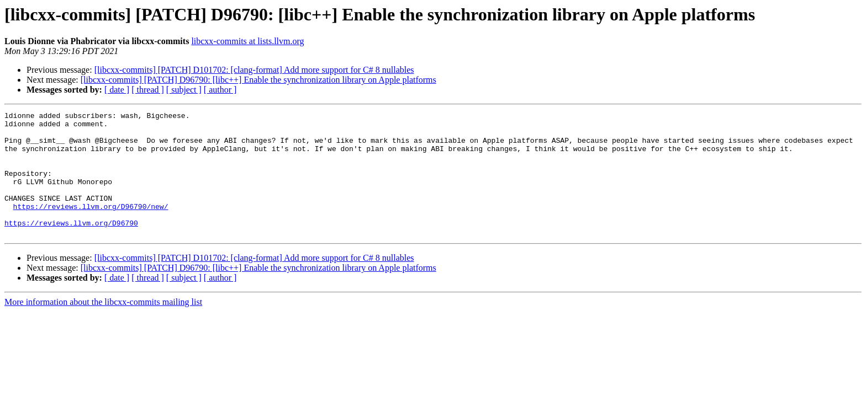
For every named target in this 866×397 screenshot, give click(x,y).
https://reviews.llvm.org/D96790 (71, 246)
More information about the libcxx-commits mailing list (103, 326)
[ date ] (116, 89)
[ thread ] (147, 89)
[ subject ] (184, 89)
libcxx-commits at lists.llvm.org (247, 41)
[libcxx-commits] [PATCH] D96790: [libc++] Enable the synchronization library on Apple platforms (258, 79)
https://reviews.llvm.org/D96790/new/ (90, 226)
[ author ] (220, 89)
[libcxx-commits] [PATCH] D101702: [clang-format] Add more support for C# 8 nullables (254, 69)
